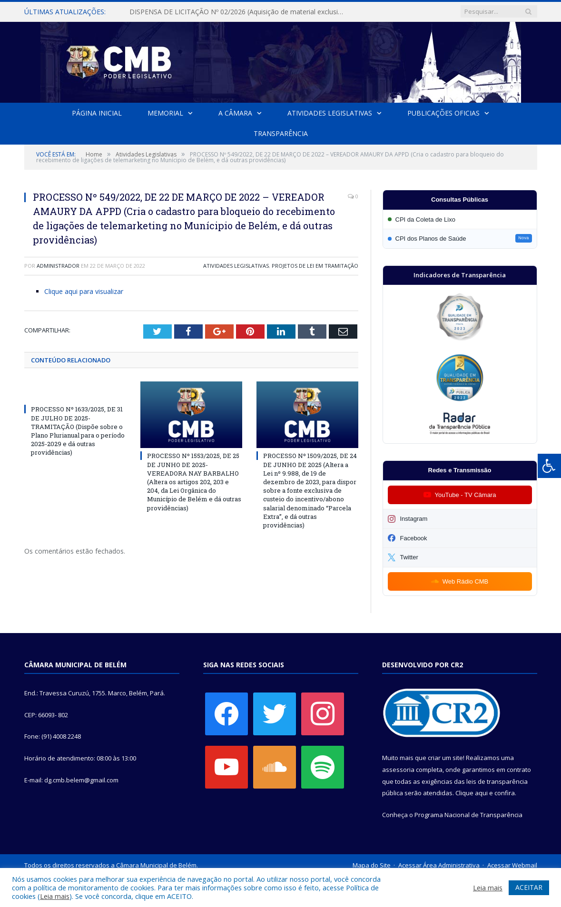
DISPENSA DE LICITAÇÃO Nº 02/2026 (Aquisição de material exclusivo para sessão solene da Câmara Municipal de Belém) (238, 12)
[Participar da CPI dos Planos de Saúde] (460, 238)
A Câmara (235, 112)
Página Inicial (97, 112)
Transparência (281, 133)
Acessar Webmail (512, 865)
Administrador (58, 265)
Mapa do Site (372, 865)
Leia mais (54, 896)
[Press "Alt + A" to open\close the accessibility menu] (549, 466)
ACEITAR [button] (528, 887)
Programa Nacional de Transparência (468, 814)
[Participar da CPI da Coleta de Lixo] (460, 219)
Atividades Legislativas (329, 112)
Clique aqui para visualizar (83, 291)
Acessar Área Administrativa (439, 865)
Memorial (165, 112)
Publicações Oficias (443, 112)
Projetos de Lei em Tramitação (315, 265)
